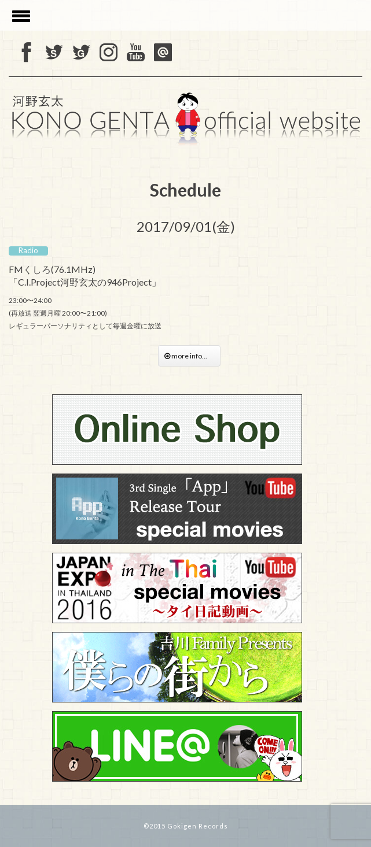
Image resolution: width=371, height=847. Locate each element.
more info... (189, 356)
